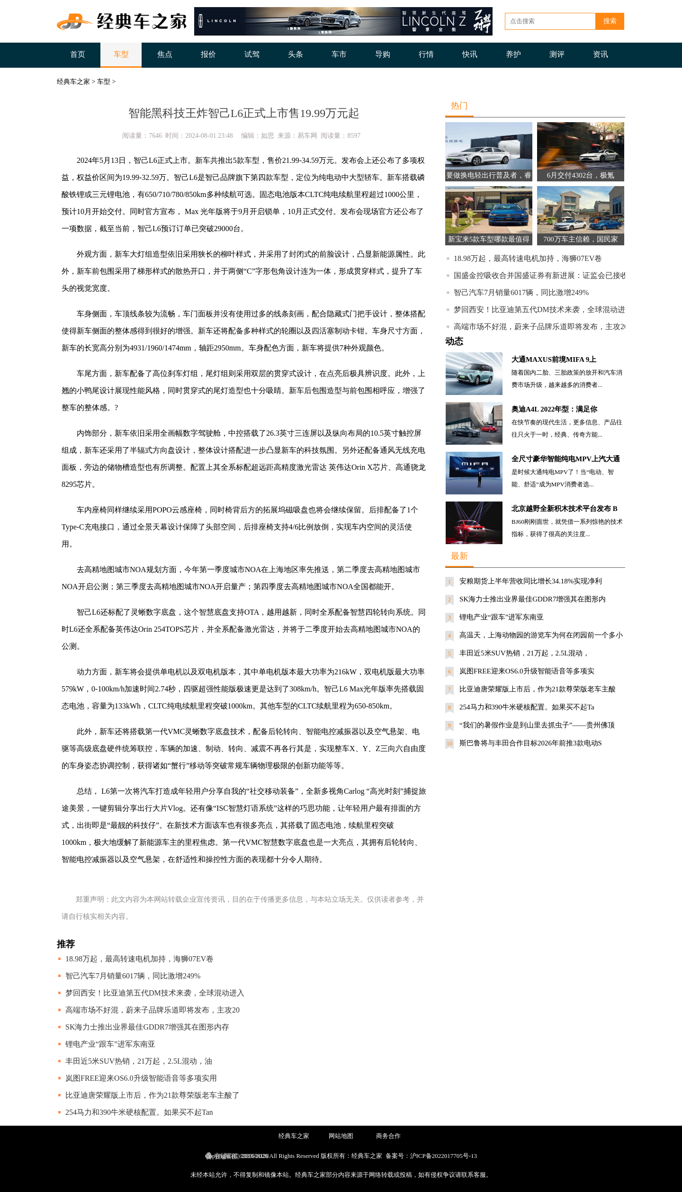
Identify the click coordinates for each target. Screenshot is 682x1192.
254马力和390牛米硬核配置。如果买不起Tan (139, 1112)
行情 (426, 54)
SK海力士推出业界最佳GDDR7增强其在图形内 (532, 599)
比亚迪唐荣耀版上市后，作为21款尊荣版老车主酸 (537, 689)
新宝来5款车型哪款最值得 (489, 239)
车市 (339, 54)
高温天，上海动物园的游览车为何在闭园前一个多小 (541, 635)
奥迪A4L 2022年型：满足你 (554, 409)
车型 (121, 54)
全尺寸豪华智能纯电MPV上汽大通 (566, 459)
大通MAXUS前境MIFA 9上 (554, 359)
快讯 (469, 54)
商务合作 (388, 1135)
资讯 (600, 54)
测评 (557, 54)
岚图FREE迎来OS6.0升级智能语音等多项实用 (141, 1078)
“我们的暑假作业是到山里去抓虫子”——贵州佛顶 (537, 725)
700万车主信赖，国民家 (580, 239)
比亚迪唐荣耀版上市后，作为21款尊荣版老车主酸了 (152, 1095)
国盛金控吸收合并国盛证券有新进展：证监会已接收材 (545, 275)
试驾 (252, 54)
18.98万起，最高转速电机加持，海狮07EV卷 (139, 959)
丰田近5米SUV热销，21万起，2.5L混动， (524, 653)
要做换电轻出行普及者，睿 (488, 175)
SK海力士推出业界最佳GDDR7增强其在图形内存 (147, 1027)
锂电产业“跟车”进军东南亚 (110, 1044)
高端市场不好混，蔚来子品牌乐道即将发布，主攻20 (152, 1010)
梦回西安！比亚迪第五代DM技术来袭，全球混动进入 (154, 993)
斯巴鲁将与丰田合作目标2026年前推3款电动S (530, 743)
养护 (513, 54)
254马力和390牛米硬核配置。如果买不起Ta (526, 707)
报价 (208, 54)
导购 (382, 54)
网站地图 (341, 1135)
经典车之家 (73, 81)
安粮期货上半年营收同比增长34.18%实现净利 (530, 581)
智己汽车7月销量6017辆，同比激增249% (132, 976)
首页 (77, 54)
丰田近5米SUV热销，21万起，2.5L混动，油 (138, 1061)
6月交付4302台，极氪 (581, 175)
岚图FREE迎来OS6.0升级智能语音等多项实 (526, 671)
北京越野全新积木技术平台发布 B (565, 508)
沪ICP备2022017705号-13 (443, 1155)
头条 (295, 54)
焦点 (164, 54)
